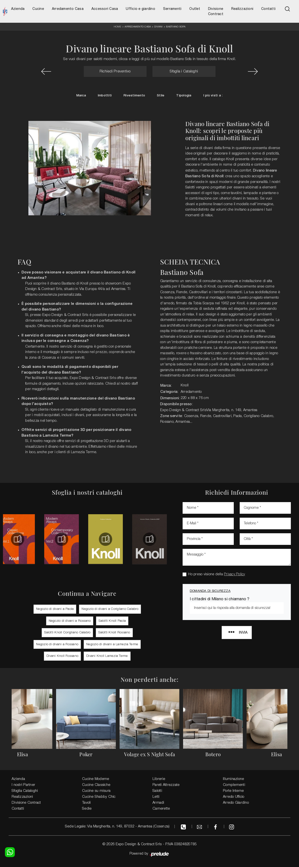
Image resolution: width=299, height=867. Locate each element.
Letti (155, 797)
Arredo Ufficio (233, 797)
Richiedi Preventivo (115, 71)
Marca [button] (81, 95)
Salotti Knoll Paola (112, 621)
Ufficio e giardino (140, 9)
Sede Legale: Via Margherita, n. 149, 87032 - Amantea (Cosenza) (117, 826)
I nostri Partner (23, 785)
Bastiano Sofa (175, 26)
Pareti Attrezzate (165, 785)
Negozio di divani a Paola (55, 609)
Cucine (38, 9)
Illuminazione (233, 779)
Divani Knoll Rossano (62, 656)
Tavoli (86, 802)
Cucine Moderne (95, 779)
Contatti (268, 9)
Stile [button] (160, 95)
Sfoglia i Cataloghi (184, 71)
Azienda (18, 9)
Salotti (157, 791)
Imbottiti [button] (105, 95)
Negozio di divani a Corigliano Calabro (110, 609)
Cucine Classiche (96, 785)
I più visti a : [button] (213, 95)
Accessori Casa (104, 9)
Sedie (86, 808)
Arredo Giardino (236, 802)
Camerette (161, 808)
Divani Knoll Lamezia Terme (107, 656)
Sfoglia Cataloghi (25, 791)
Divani (158, 26)
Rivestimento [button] (134, 95)
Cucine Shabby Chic (99, 797)
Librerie (158, 779)
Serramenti (172, 9)
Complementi (234, 785)
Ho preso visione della (216, 574)
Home (117, 27)
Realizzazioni (242, 9)
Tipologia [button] (183, 95)
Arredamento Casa (68, 9)
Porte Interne (233, 791)
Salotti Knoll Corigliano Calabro (67, 632)
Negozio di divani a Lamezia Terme (112, 644)
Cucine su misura (96, 791)
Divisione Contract (215, 11)
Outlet (194, 9)
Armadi (158, 802)
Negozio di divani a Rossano (70, 621)
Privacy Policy (234, 574)
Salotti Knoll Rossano (114, 632)
